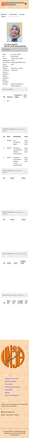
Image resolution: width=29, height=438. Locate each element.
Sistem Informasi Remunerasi (12, 387)
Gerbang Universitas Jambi (12, 378)
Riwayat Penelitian (12, 171)
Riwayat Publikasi (14, 253)
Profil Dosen (13, 14)
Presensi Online (9, 384)
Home (4, 14)
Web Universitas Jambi (10, 381)
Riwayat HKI (13, 295)
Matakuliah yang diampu (14, 129)
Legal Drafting (8, 390)
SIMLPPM (7, 392)
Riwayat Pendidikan (8, 89)
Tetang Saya (6, 49)
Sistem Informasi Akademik (12, 395)
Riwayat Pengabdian (13, 213)
